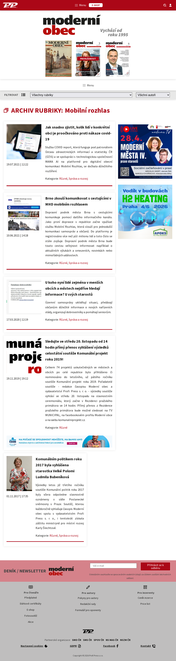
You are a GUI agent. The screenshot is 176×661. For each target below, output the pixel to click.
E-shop (30, 609)
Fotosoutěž (30, 615)
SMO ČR (76, 640)
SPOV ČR (99, 640)
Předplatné (30, 597)
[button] (155, 566)
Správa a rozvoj (78, 178)
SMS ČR (87, 640)
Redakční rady (88, 604)
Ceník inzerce (145, 597)
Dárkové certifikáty (30, 603)
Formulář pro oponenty (88, 610)
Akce (31, 622)
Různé (63, 178)
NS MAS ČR (112, 640)
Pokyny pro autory (88, 598)
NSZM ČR (125, 640)
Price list (145, 603)
